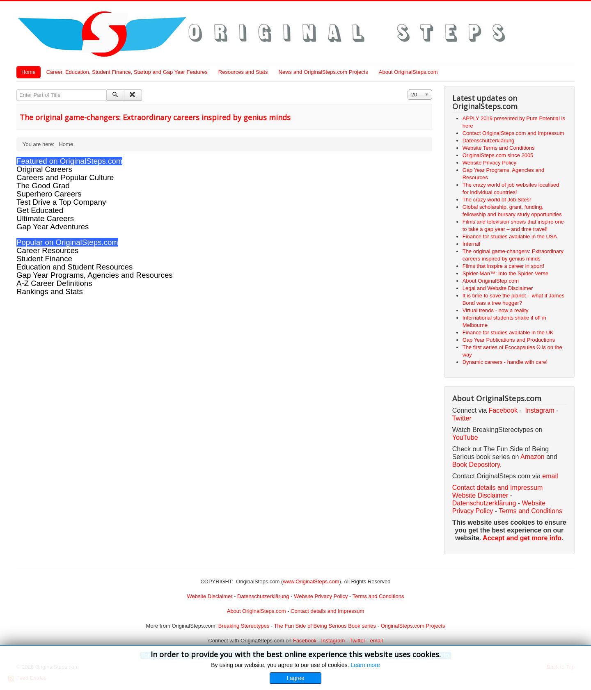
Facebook (503, 410)
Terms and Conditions (530, 510)
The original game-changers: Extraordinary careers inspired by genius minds (155, 117)
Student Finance (44, 258)
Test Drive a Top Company (61, 202)
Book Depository (476, 464)
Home (28, 72)
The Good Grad (43, 185)
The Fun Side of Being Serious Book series (325, 626)
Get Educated (39, 210)
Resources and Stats (243, 72)
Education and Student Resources (74, 267)
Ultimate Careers (45, 218)
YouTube (465, 437)
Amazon (533, 456)
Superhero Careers (49, 194)
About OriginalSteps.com (408, 72)
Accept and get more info (522, 538)
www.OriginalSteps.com (311, 581)
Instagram (539, 410)
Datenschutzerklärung (484, 503)
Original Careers (44, 169)
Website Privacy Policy (321, 596)
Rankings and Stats (49, 291)
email (550, 476)
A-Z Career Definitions (54, 283)
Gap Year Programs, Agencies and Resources (94, 275)
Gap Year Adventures (52, 226)
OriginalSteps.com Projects (413, 626)
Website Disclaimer (480, 495)
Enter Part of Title (16, 89)
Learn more (365, 665)
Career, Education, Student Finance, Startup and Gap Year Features (127, 72)
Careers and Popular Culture (65, 177)
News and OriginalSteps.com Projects (323, 72)
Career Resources (47, 250)
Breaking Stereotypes (243, 626)
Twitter (462, 418)
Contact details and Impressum (327, 611)
